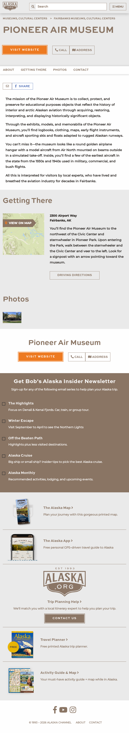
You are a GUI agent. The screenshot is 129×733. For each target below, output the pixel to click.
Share (22, 86)
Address (82, 50)
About (8, 70)
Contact (81, 70)
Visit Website (24, 49)
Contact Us (65, 618)
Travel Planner (54, 640)
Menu (117, 6)
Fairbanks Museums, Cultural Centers (84, 18)
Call (61, 50)
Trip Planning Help (64, 602)
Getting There (33, 70)
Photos (60, 70)
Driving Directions (74, 275)
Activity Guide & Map (59, 673)
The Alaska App (58, 541)
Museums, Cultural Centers (25, 18)
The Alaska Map (58, 508)
